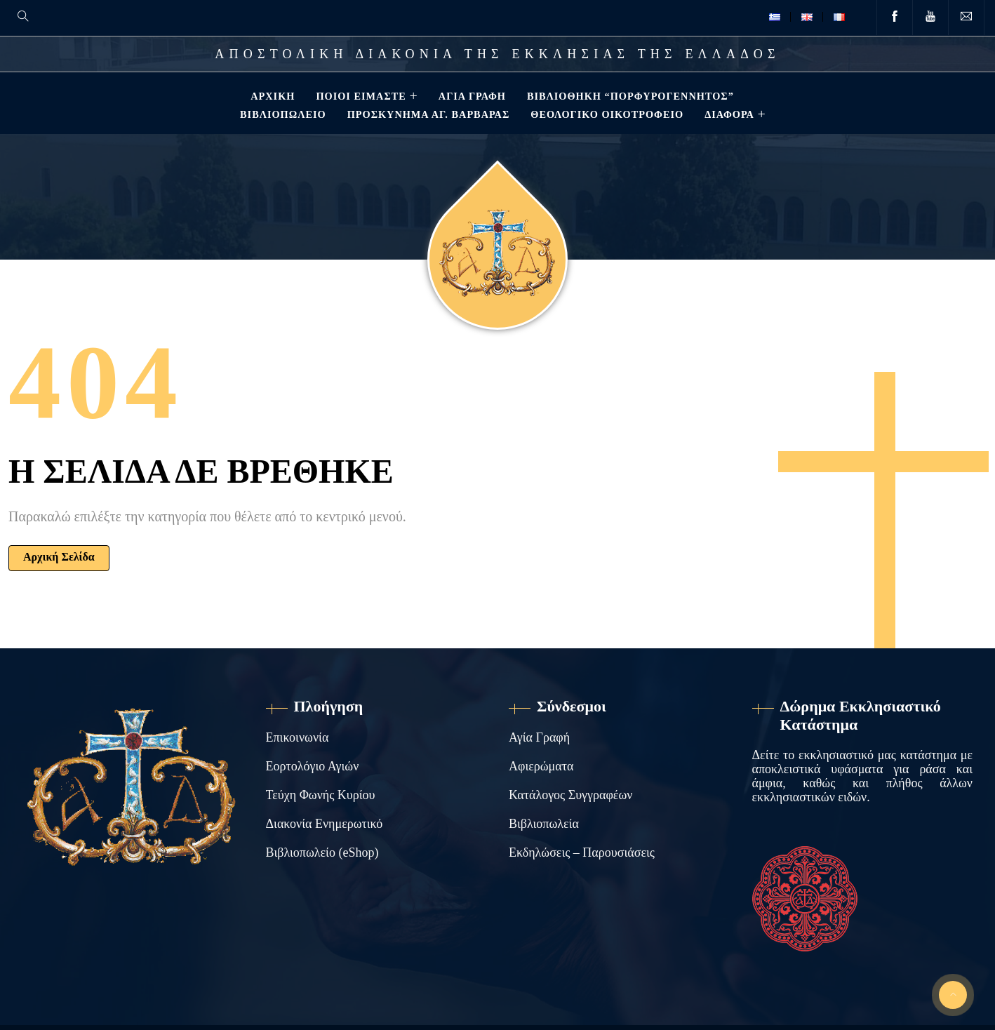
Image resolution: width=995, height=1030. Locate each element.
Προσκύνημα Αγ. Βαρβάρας (427, 114)
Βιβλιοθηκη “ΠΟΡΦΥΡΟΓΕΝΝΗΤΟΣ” (629, 96)
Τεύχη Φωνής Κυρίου (320, 795)
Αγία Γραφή (471, 96)
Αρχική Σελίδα (59, 557)
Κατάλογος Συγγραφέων (570, 795)
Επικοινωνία (297, 737)
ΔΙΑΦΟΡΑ (728, 114)
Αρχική (271, 96)
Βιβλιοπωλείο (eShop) (322, 852)
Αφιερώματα (541, 766)
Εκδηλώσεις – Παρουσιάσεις (582, 852)
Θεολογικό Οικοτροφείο (605, 114)
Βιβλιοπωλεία (544, 824)
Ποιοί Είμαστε (359, 96)
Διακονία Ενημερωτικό (324, 824)
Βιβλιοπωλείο (282, 114)
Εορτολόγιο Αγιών (312, 766)
